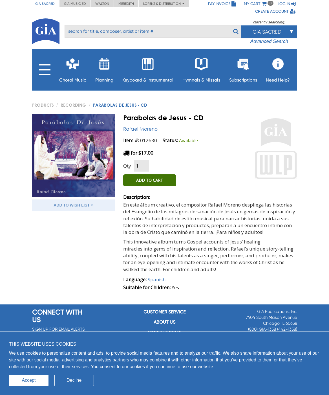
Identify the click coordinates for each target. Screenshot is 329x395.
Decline (74, 380)
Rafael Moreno (140, 129)
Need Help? (278, 68)
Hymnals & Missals (201, 68)
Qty (127, 166)
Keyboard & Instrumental (147, 68)
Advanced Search (269, 41)
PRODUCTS (43, 104)
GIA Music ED (75, 4)
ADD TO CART (149, 180)
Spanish (156, 279)
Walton (102, 4)
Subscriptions (243, 68)
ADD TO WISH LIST (73, 205)
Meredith (126, 4)
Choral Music (72, 68)
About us (164, 322)
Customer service (164, 312)
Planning (104, 68)
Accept (29, 380)
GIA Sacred (45, 4)
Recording (73, 104)
